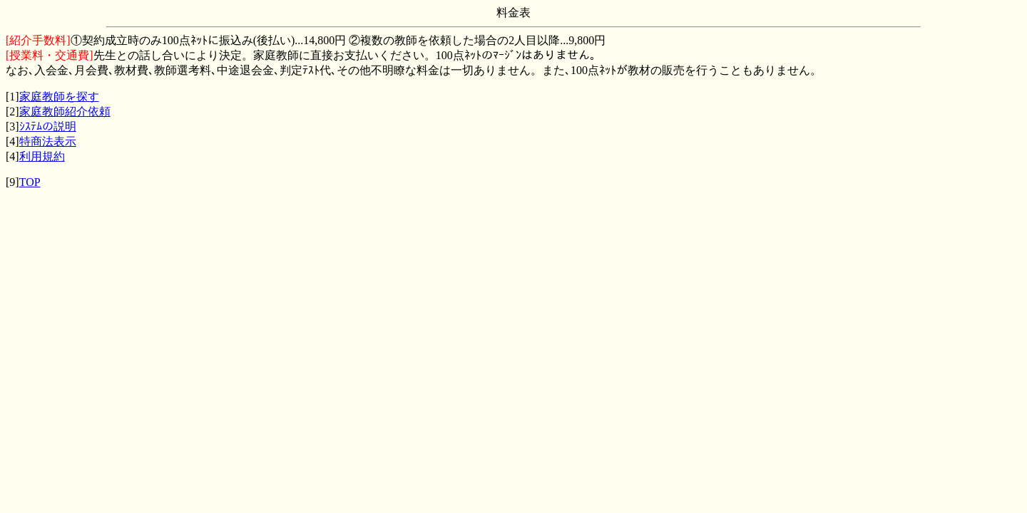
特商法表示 (47, 141)
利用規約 (42, 156)
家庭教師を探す (59, 96)
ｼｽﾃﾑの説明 (47, 126)
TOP (30, 182)
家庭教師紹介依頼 (65, 111)
